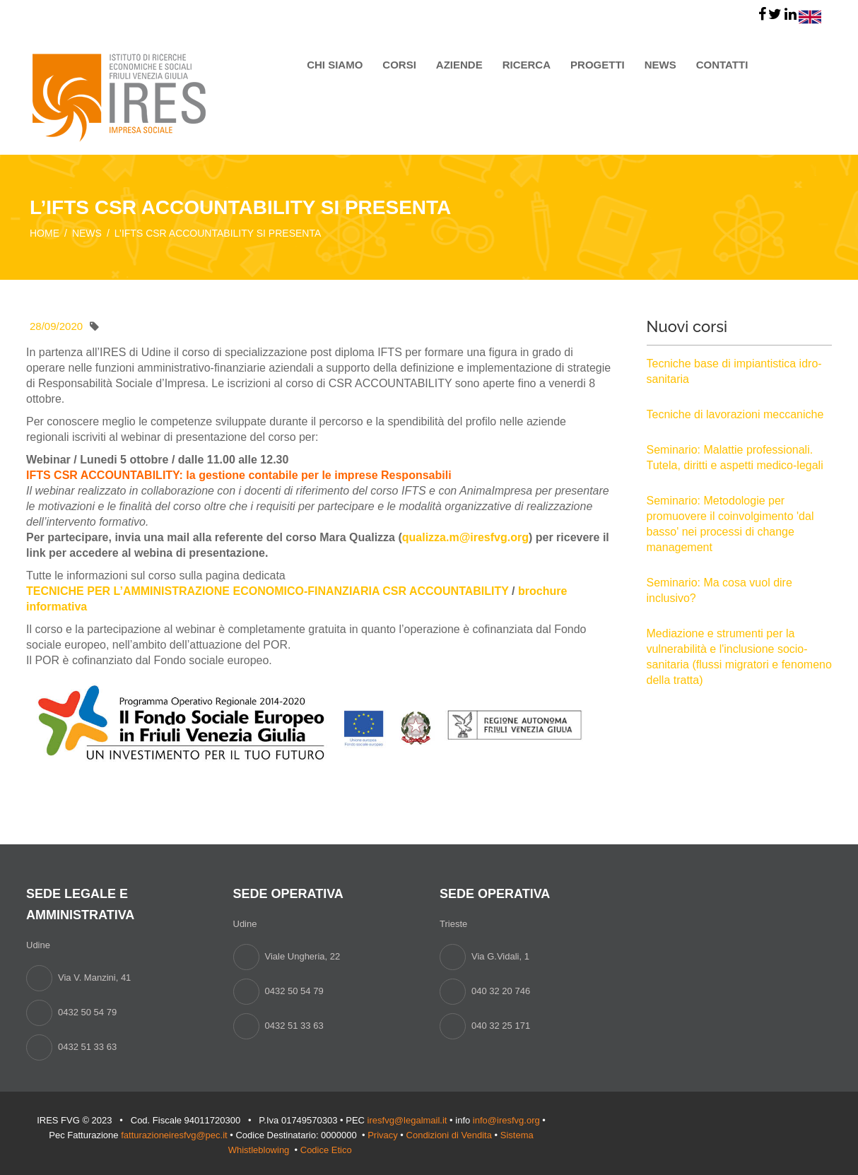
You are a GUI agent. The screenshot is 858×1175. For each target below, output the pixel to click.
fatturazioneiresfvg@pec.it (174, 1135)
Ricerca (527, 65)
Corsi (399, 65)
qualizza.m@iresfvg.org (465, 537)
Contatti (722, 65)
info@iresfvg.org (506, 1120)
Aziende (459, 65)
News (660, 65)
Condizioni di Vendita (449, 1135)
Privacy (383, 1135)
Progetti (597, 65)
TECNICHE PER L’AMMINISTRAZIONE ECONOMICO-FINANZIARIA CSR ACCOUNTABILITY (267, 591)
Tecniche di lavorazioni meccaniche (735, 414)
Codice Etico (327, 1150)
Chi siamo (335, 65)
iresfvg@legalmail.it (407, 1120)
